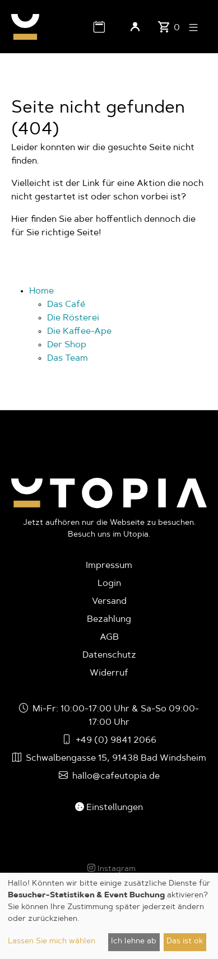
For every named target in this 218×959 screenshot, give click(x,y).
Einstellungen (109, 807)
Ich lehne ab (133, 942)
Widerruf (109, 673)
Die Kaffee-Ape (79, 331)
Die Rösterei (73, 318)
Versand (109, 601)
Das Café (66, 304)
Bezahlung (109, 619)
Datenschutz (109, 655)
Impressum (109, 565)
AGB (109, 637)
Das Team (67, 358)
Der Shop (66, 345)
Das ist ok (184, 942)
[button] (99, 26)
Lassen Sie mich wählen (51, 942)
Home (41, 291)
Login (109, 583)
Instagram (111, 869)
